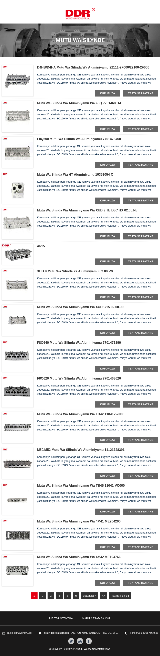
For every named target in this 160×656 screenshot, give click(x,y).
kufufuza (107, 93)
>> (103, 595)
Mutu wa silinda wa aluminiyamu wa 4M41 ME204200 (79, 521)
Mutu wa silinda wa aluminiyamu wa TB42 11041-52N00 (80, 414)
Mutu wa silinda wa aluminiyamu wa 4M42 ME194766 (79, 557)
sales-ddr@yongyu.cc (19, 632)
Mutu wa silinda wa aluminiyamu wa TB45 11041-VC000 (81, 485)
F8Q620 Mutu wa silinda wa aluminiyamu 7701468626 (79, 378)
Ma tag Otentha (61, 618)
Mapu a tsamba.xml (96, 618)
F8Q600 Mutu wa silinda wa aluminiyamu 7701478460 (79, 139)
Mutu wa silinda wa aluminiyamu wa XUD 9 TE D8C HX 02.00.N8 (87, 210)
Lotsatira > (89, 595)
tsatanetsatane (140, 93)
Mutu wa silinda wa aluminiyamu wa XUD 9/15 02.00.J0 (80, 307)
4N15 (41, 246)
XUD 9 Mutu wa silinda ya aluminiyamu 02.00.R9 (75, 271)
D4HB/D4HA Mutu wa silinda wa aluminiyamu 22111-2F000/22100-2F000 (93, 67)
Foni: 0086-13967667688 (144, 632)
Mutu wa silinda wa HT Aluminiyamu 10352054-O (75, 174)
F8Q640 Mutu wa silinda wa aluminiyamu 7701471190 (79, 342)
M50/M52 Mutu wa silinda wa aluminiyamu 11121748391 (81, 450)
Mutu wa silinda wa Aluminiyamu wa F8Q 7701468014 (79, 103)
